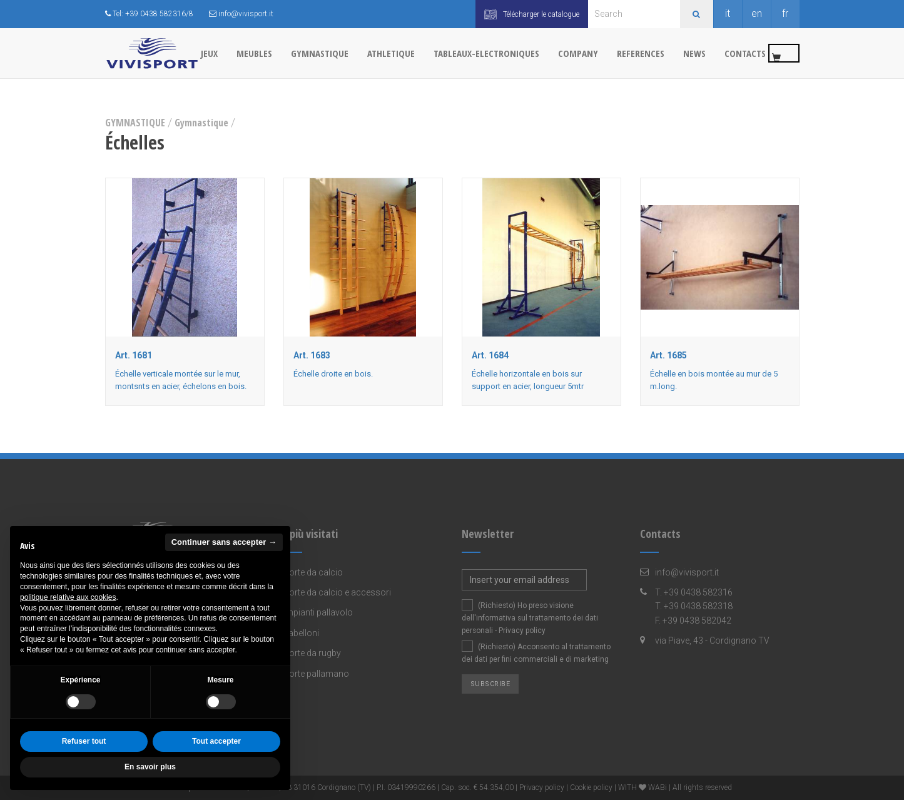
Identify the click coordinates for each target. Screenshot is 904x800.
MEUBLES (254, 53)
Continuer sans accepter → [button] (224, 542)
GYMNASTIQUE (319, 53)
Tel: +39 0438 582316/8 (149, 13)
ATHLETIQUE (391, 53)
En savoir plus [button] (150, 766)
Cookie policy (591, 787)
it (727, 13)
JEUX (209, 53)
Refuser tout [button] (84, 741)
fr (785, 13)
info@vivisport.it (241, 13)
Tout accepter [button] (216, 741)
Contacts (745, 53)
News (694, 53)
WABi (657, 787)
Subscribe (490, 684)
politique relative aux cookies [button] (68, 597)
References (640, 53)
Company (578, 53)
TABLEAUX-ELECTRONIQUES (486, 53)
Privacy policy (522, 630)
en (756, 13)
